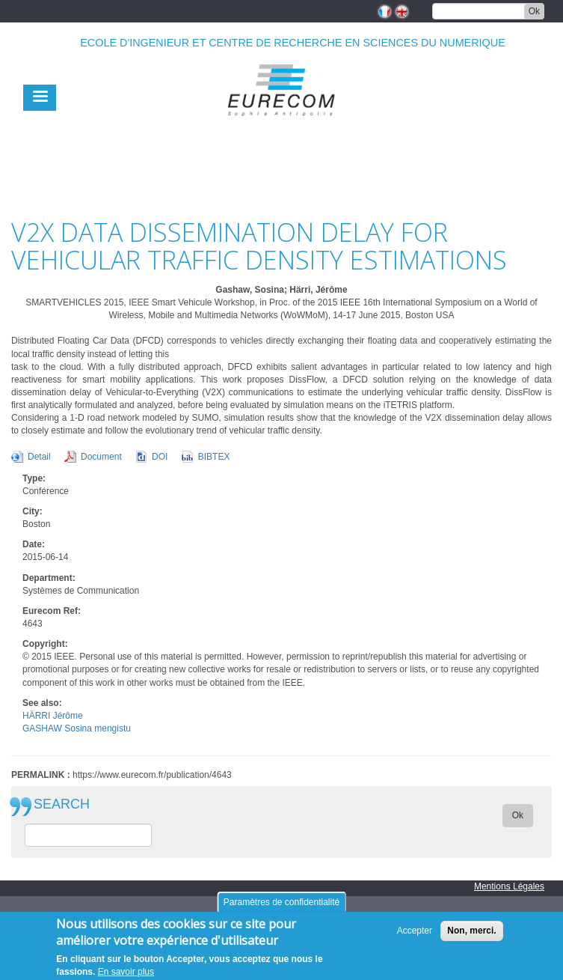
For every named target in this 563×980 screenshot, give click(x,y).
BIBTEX (214, 456)
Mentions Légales (509, 886)
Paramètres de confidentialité (281, 907)
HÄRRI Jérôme (52, 715)
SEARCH (62, 804)
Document (101, 456)
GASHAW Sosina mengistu (76, 728)
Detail (39, 456)
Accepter (414, 936)
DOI (159, 456)
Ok (534, 11)
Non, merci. (471, 936)
